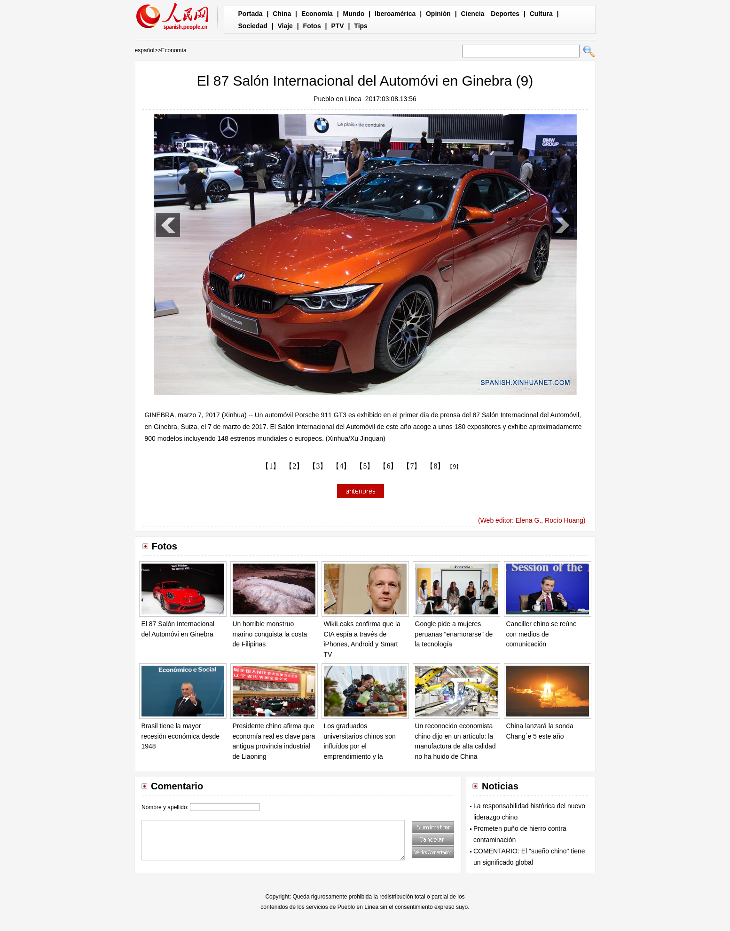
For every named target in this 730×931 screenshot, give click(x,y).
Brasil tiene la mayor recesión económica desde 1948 (180, 736)
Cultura (541, 13)
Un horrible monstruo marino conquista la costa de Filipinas (270, 634)
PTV (337, 26)
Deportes (505, 13)
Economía (317, 13)
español (145, 50)
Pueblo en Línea (337, 99)
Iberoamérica (395, 13)
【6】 (388, 466)
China (282, 13)
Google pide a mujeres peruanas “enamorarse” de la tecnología (454, 634)
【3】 (317, 466)
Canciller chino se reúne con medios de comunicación (541, 634)
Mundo (354, 13)
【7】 (411, 466)
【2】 (294, 466)
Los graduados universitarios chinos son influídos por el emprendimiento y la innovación (360, 746)
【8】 (435, 466)
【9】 (454, 466)
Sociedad (252, 26)
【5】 (364, 466)
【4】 (341, 466)
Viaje (284, 26)
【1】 (270, 466)
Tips (361, 26)
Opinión (438, 13)
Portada (250, 13)
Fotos (312, 26)
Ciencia (473, 13)
